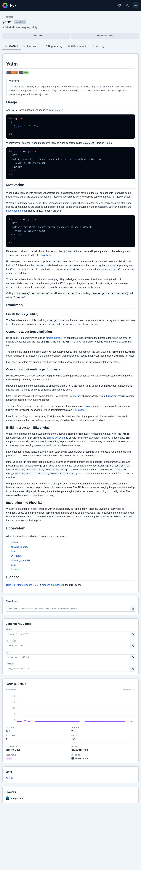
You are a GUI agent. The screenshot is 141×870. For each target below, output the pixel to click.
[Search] (127, 5)
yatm (6, 21)
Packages (7, 17)
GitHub (9, 778)
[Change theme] (120, 5)
